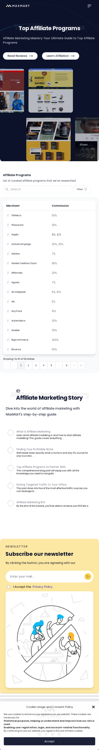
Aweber (15, 332)
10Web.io (16, 217)
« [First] (6, 367)
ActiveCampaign (21, 246)
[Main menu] (89, 6)
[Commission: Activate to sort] (73, 208)
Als (13, 303)
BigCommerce (19, 341)
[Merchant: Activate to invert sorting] (26, 208)
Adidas (15, 255)
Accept (49, 741)
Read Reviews (20, 56)
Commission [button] (60, 208)
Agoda (15, 284)
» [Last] (81, 367)
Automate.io (18, 322)
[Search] (37, 189)
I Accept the (30, 594)
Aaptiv (15, 236)
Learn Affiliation (60, 56)
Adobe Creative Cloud (23, 265)
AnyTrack (16, 313)
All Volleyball (18, 294)
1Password (17, 227)
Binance (16, 351)
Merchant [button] (13, 208)
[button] (93, 707)
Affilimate (16, 274)
